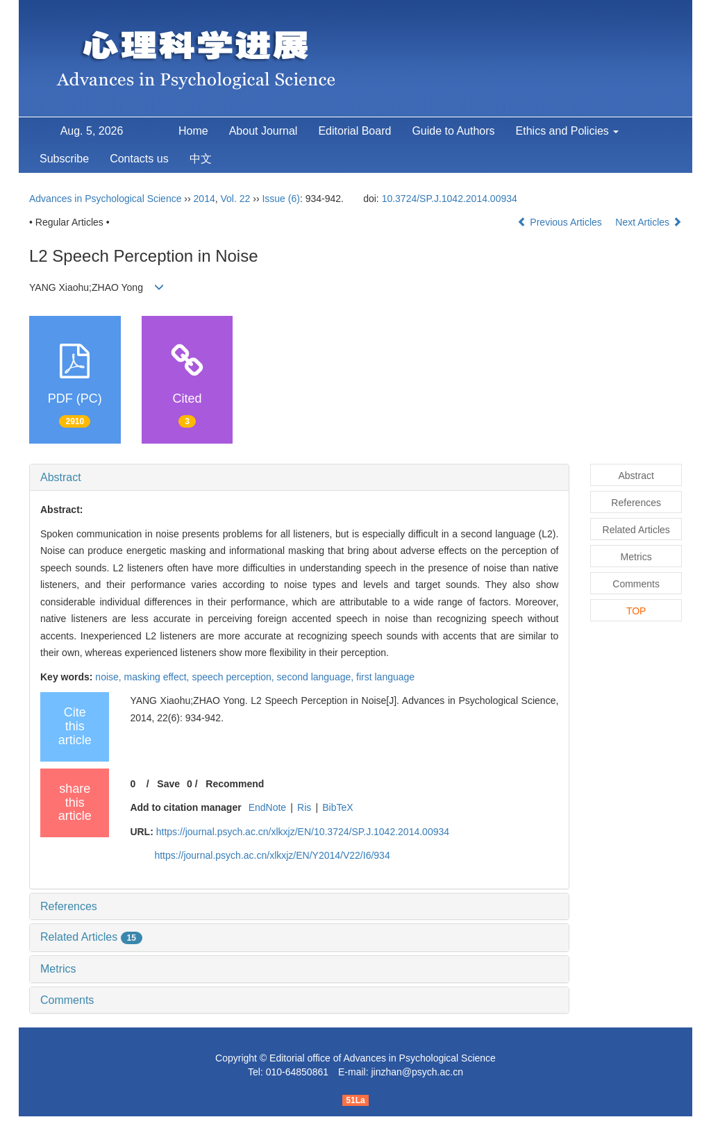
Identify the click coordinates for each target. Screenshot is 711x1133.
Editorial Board (354, 131)
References (68, 906)
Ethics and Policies (567, 131)
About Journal (263, 131)
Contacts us (139, 159)
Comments (67, 1000)
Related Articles (91, 937)
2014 (204, 198)
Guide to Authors (453, 131)
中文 (201, 159)
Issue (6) (280, 198)
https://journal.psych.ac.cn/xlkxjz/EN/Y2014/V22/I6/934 (272, 855)
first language (385, 676)
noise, (109, 676)
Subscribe (64, 159)
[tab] (299, 477)
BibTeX (337, 807)
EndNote (267, 807)
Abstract (60, 477)
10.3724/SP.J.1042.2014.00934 (449, 198)
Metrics (58, 969)
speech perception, (234, 676)
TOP (636, 610)
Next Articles (648, 222)
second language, (316, 676)
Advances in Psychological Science (106, 198)
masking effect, (158, 676)
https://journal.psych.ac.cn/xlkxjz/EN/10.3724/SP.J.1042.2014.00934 (302, 831)
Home (193, 131)
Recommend (235, 783)
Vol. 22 (236, 198)
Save (168, 783)
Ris (304, 807)
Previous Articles (560, 222)
